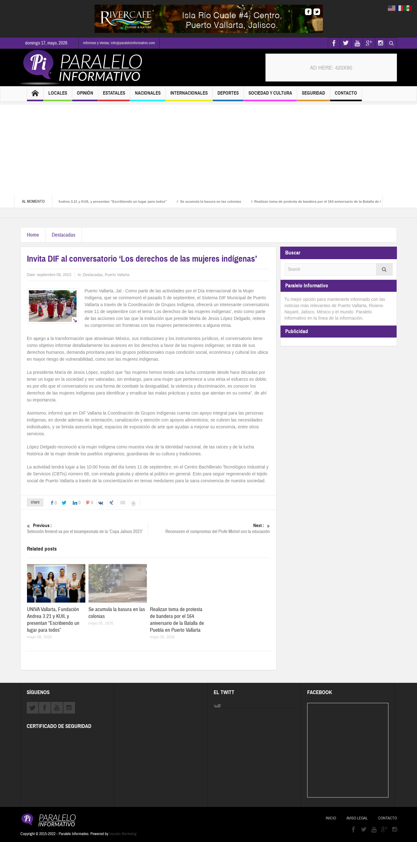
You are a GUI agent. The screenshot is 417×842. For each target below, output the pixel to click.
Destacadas (63, 235)
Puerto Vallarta (117, 275)
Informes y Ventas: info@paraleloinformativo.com (119, 43)
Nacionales (147, 95)
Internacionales (189, 95)
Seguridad (313, 95)
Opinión (85, 95)
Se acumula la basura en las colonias (214, 201)
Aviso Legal (357, 818)
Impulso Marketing (122, 833)
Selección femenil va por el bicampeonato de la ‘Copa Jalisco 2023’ (87, 528)
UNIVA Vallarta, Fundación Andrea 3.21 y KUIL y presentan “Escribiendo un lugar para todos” (95, 201)
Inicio (331, 818)
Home (33, 235)
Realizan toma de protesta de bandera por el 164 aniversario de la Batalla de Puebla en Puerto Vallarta (177, 619)
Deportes (228, 95)
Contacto (346, 95)
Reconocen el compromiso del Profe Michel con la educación (209, 528)
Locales (58, 95)
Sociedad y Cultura (270, 95)
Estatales (114, 95)
